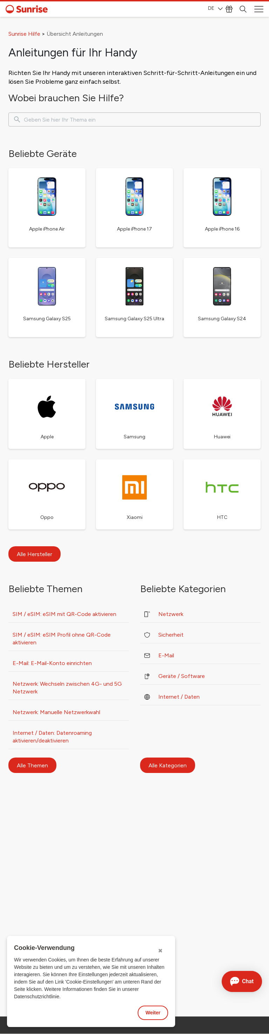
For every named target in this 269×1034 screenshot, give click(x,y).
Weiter (152, 1012)
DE (215, 8)
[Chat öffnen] (242, 981)
